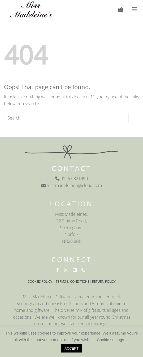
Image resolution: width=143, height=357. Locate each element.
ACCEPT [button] (71, 348)
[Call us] (84, 270)
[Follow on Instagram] (67, 270)
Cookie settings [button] (110, 339)
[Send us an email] (76, 270)
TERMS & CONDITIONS (72, 281)
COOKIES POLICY (40, 281)
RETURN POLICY (104, 281)
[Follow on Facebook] (58, 270)
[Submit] (133, 118)
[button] (120, 9)
